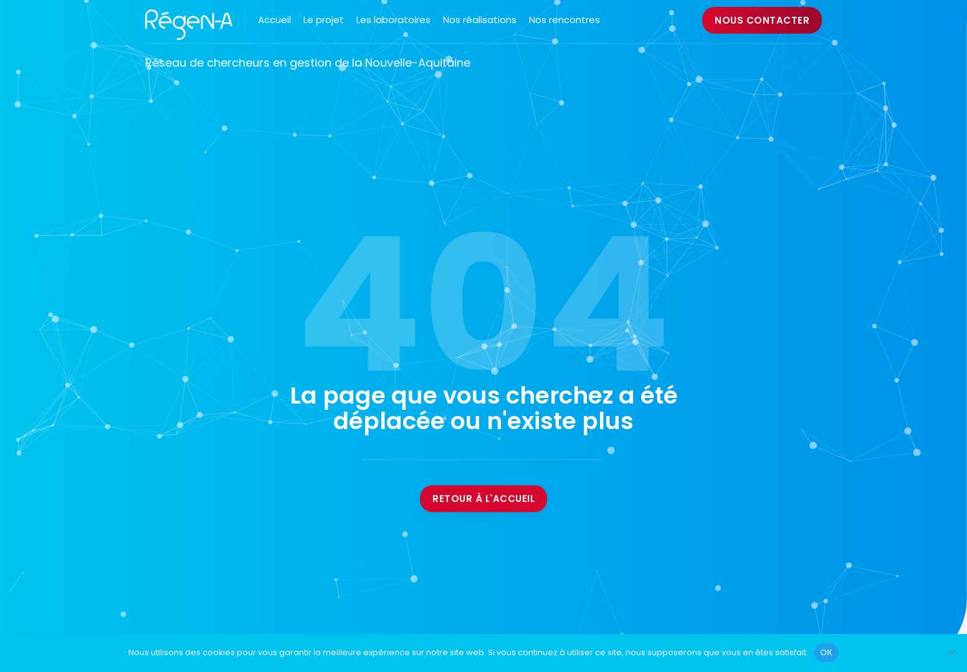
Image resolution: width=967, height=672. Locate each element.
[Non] (951, 652)
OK (826, 652)
